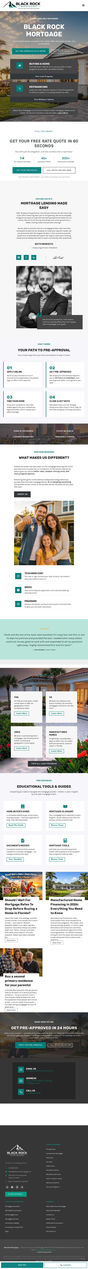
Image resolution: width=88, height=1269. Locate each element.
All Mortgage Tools (11, 1215)
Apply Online (50, 1219)
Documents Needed (12, 1223)
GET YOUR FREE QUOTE (27, 184)
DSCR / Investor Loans (54, 1179)
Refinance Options (52, 1183)
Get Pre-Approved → (16, 1194)
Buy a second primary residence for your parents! (19, 995)
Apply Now (22, 1265)
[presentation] (21, 900)
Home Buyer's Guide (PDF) (14, 1227)
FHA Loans (49, 1158)
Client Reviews (51, 1227)
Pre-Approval (50, 1149)
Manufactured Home (53, 1174)
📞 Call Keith (66, 1265)
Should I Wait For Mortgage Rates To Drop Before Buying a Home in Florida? (21, 921)
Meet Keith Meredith (53, 1210)
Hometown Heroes (52, 1170)
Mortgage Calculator (12, 1206)
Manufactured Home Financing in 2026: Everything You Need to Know (66, 921)
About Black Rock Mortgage (56, 1206)
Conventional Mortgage (54, 1153)
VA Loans (49, 1162)
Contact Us (50, 1215)
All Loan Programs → (53, 1187)
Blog (6, 1231)
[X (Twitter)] (7, 1187)
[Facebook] (19, 271)
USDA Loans (50, 1166)
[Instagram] (17, 1187)
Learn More (47, 127)
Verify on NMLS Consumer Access (46, 1250)
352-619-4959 (13, 1168)
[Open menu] (83, 5)
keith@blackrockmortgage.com (19, 1172)
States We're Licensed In (54, 1223)
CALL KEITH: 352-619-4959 (59, 184)
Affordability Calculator (13, 1210)
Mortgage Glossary (12, 1219)
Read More (12, 954)
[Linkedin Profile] (33, 271)
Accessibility (48, 1260)
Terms (42, 1260)
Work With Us (51, 1231)
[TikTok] (22, 1187)
